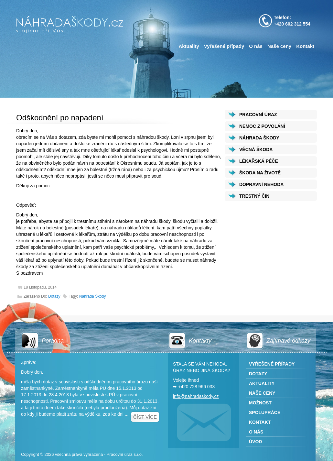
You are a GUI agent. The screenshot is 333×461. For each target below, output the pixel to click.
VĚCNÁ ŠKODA (256, 149)
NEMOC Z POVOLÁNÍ (262, 126)
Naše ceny (279, 46)
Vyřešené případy (224, 46)
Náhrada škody (92, 296)
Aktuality (188, 46)
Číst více (145, 417)
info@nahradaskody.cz (196, 396)
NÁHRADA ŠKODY (259, 137)
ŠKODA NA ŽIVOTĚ (260, 172)
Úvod (255, 441)
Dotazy (54, 296)
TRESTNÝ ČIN (254, 196)
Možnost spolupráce (264, 407)
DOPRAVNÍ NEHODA (261, 184)
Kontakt (305, 46)
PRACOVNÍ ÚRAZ (258, 114)
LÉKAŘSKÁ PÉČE (258, 161)
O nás (256, 46)
